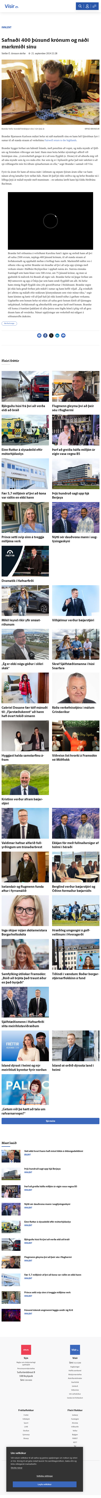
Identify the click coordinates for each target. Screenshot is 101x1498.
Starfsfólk (75, 1383)
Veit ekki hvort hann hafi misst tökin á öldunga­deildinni (53, 1151)
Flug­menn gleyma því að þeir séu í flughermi (48, 1257)
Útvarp (26, 1441)
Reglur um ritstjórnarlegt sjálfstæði (26, 1364)
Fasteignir (75, 1421)
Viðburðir (75, 1429)
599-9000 (28, 1381)
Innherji (75, 1417)
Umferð (75, 1387)
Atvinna (75, 1425)
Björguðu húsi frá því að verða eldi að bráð (46, 1240)
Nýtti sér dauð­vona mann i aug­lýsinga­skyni (47, 1204)
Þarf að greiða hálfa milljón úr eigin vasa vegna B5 (50, 1187)
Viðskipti (26, 1421)
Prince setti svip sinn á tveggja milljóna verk (47, 1293)
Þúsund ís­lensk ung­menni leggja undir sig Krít (48, 1310)
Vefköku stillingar (26, 1484)
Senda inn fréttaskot (75, 1399)
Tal (75, 1449)
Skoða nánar (16, 1476)
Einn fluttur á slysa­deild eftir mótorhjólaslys (47, 1222)
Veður (75, 1433)
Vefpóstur (75, 1391)
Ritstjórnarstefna (75, 1375)
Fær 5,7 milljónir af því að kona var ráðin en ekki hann (52, 1275)
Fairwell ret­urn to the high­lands (61, 140)
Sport (26, 1425)
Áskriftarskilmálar (75, 1379)
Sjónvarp (26, 1437)
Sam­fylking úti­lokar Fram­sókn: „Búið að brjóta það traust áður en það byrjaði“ (24, 978)
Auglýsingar (75, 1367)
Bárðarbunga (9, 323)
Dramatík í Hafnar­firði (18, 581)
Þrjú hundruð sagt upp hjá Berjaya (42, 1169)
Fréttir (26, 1417)
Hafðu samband (75, 1371)
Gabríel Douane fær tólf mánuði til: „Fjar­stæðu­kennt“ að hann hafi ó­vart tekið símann (25, 712)
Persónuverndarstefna (26, 1370)
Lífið (26, 1429)
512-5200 (77, 1363)
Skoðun (26, 1433)
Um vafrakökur (75, 1395)
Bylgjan (75, 1437)
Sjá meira (50, 1121)
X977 (75, 1445)
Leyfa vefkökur (63, 1484)
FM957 (75, 1441)
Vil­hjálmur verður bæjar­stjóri (73, 620)
